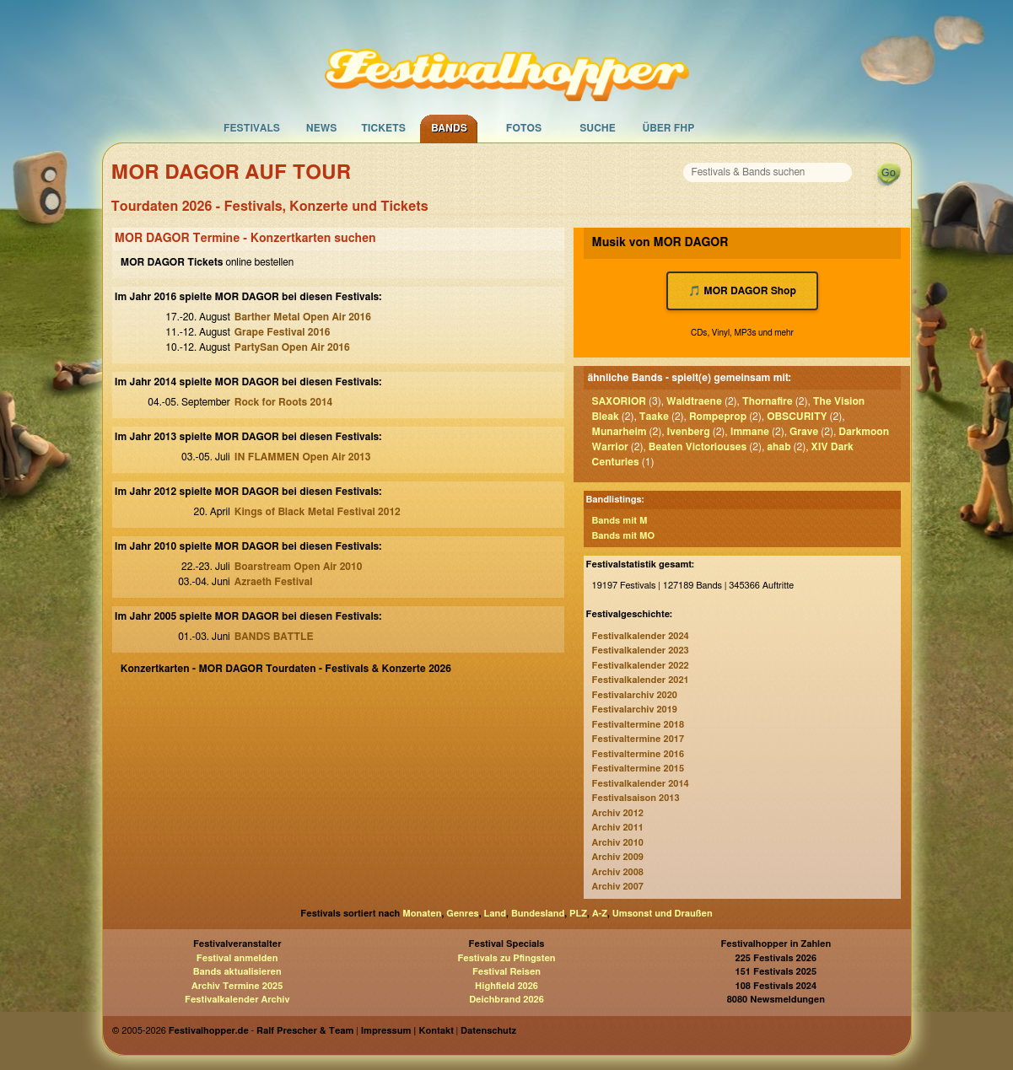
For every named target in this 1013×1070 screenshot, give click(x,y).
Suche (597, 128)
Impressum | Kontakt (407, 1030)
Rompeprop (717, 416)
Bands (449, 128)
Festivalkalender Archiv (237, 999)
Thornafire (767, 401)
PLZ (578, 913)
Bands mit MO (623, 535)
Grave (803, 432)
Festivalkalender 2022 (640, 665)
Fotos (524, 128)
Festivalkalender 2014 (640, 783)
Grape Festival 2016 (282, 332)
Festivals (252, 128)
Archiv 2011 (618, 827)
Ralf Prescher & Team (304, 1030)
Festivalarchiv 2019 (634, 709)
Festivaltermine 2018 (638, 724)
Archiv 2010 (618, 842)
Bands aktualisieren (237, 971)
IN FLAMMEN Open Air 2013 (302, 457)
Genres (462, 913)
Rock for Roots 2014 (283, 402)
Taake (654, 416)
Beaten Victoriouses (698, 447)
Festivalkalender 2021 (640, 680)
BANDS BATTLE (274, 637)
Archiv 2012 (618, 813)
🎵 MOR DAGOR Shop (742, 291)
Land (495, 913)
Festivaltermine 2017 (638, 739)
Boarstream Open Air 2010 (298, 567)
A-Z (599, 913)
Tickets (383, 128)
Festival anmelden (237, 958)
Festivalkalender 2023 (640, 650)
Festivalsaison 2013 (636, 798)
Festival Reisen (506, 971)
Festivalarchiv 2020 (634, 695)
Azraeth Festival (273, 582)
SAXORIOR (619, 401)
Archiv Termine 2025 (237, 986)
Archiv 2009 (618, 857)
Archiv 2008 (618, 872)
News (321, 128)
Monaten (421, 913)
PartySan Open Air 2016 (292, 347)
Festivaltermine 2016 (638, 754)
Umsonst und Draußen (662, 913)
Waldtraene (694, 401)
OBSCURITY (797, 416)
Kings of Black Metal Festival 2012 (317, 512)
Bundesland (537, 913)
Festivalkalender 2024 (640, 636)
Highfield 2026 (506, 986)
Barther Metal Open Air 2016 (302, 317)
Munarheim (619, 432)
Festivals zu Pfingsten (506, 958)
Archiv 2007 (618, 886)
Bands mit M (620, 520)
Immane (749, 432)
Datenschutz (488, 1030)
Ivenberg (688, 432)
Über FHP (669, 128)
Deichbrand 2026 (506, 999)
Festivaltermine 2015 (638, 768)
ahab (778, 447)
